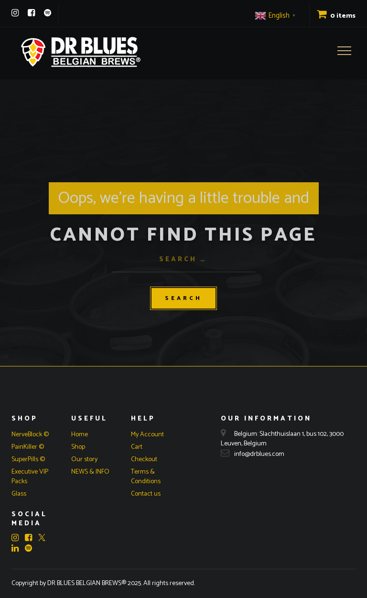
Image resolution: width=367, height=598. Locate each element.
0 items (336, 16)
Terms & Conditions (146, 476)
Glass (18, 493)
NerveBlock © (30, 434)
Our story (84, 459)
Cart (136, 447)
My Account (147, 434)
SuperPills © (28, 459)
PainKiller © (27, 447)
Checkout (144, 459)
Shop (78, 447)
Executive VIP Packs (29, 476)
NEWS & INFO (90, 471)
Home (79, 434)
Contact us (146, 493)
